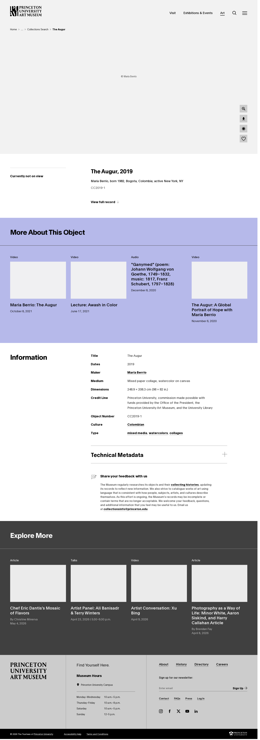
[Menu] (244, 13)
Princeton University (43, 734)
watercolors (158, 433)
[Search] (234, 13)
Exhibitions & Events (198, 13)
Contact (164, 698)
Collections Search (37, 29)
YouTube (187, 711)
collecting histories (185, 484)
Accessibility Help (72, 734)
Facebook (170, 711)
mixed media (137, 433)
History (181, 664)
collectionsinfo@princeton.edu (126, 509)
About (163, 664)
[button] (28, 671)
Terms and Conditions (97, 734)
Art (222, 13)
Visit (172, 13)
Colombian (135, 424)
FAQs (177, 698)
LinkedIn (196, 711)
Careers (222, 664)
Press (188, 698)
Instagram (161, 711)
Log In (201, 698)
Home (13, 29)
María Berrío (136, 372)
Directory (202, 664)
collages (176, 433)
